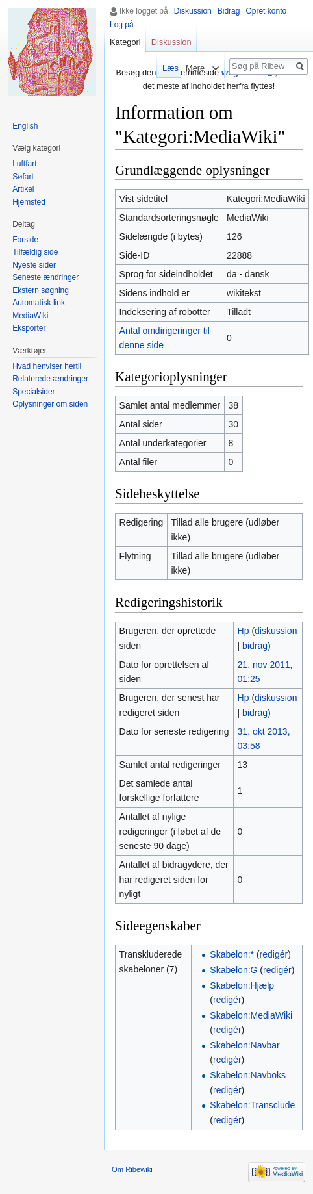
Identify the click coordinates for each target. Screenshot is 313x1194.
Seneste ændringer (45, 277)
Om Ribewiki (132, 1169)
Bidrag (229, 11)
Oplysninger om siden (50, 404)
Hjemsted (28, 202)
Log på (122, 24)
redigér (274, 954)
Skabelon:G (233, 970)
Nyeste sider (34, 265)
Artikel (23, 189)
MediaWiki (30, 315)
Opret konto (265, 11)
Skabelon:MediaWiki (251, 1015)
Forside (25, 239)
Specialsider (33, 391)
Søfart (23, 176)
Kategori (125, 42)
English (25, 126)
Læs (166, 68)
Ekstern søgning (40, 290)
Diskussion (193, 11)
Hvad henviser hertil (46, 366)
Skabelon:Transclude (252, 1105)
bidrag (255, 646)
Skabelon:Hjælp (242, 985)
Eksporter (28, 328)
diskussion (276, 631)
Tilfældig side (35, 252)
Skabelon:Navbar (244, 1045)
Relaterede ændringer (50, 378)
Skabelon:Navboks (248, 1075)
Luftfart (24, 163)
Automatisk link (38, 302)
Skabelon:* (232, 954)
